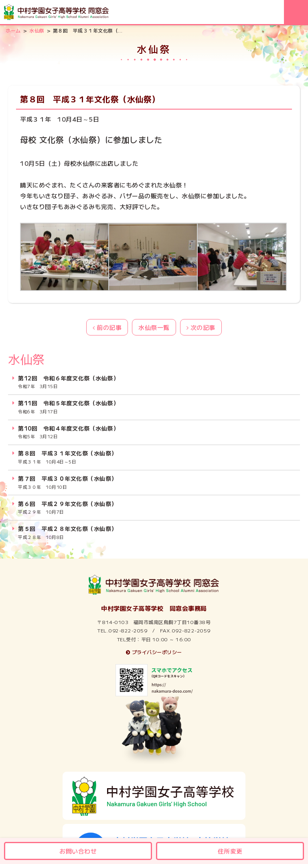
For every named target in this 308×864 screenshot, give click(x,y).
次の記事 (200, 327)
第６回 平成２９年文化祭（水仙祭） (67, 507)
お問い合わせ (78, 851)
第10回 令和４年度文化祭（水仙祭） (68, 432)
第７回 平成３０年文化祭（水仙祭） (67, 482)
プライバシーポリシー (154, 652)
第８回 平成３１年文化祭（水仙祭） (67, 457)
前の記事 (107, 327)
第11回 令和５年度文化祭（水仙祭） (68, 407)
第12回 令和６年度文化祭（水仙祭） (68, 382)
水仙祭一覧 (154, 327)
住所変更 (230, 851)
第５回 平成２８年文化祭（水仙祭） (67, 532)
